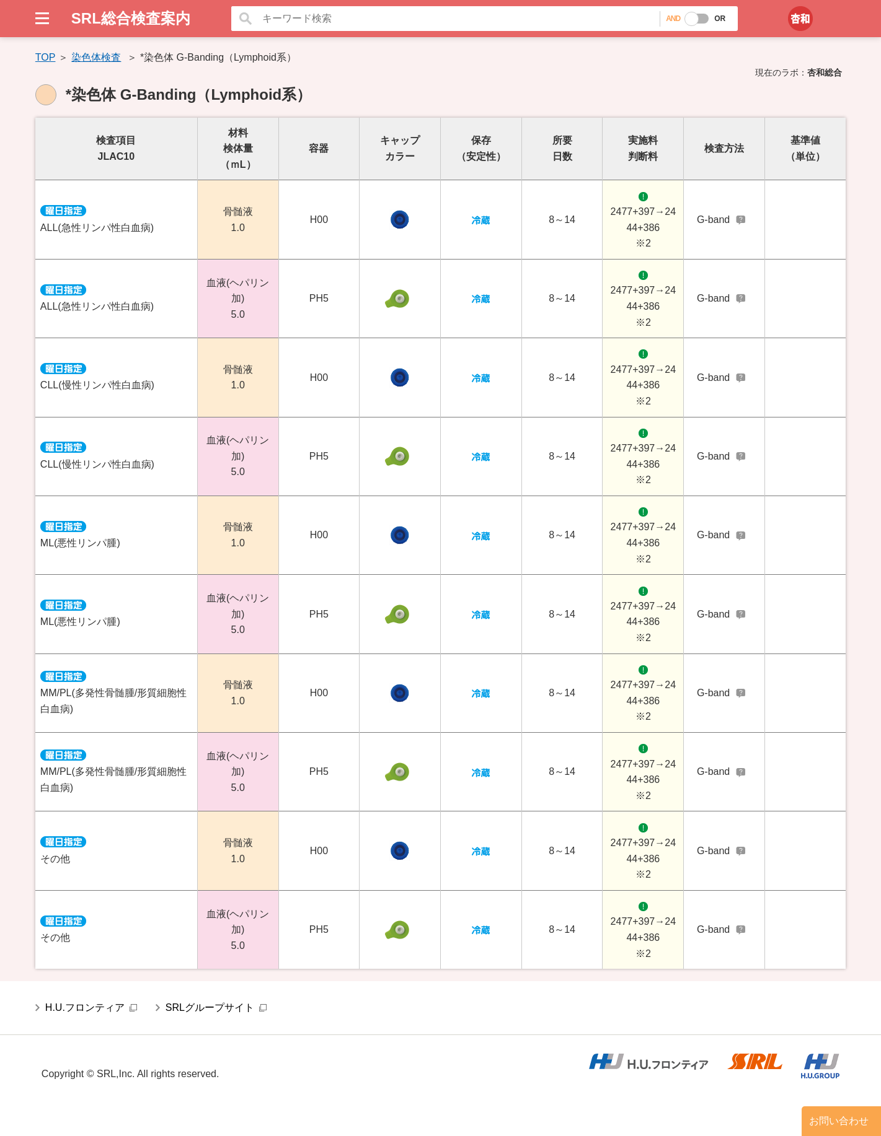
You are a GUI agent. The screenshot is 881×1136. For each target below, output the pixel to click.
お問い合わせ (839, 1121)
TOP (45, 57)
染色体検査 (96, 57)
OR (719, 18)
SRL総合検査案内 (130, 18)
